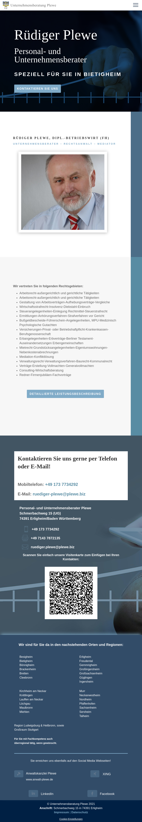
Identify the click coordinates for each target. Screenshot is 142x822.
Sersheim (85, 711)
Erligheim (85, 656)
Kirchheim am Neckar (32, 691)
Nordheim (85, 699)
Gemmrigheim (88, 665)
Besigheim (26, 656)
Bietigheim (26, 661)
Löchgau (24, 703)
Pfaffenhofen (87, 703)
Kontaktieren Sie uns (37, 88)
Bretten (24, 673)
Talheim (84, 716)
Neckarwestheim (89, 695)
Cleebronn (25, 677)
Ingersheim (86, 681)
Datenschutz (79, 812)
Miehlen (24, 711)
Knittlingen (26, 695)
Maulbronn (26, 707)
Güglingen (85, 677)
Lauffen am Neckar (31, 699)
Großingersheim (89, 669)
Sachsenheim (87, 707)
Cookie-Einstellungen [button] (70, 819)
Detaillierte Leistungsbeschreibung (65, 393)
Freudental (86, 661)
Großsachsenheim (91, 673)
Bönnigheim (26, 665)
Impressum (61, 812)
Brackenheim (27, 669)
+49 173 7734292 (61, 484)
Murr (82, 691)
